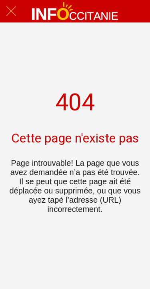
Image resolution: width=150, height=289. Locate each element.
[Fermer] (11, 11)
